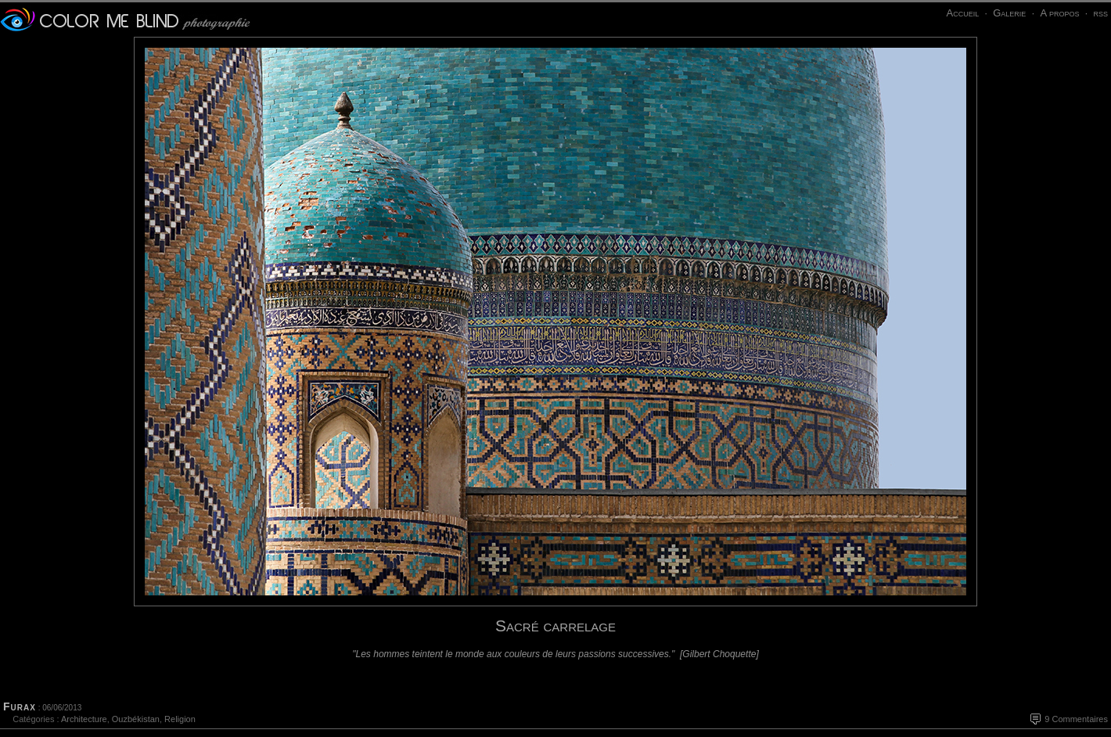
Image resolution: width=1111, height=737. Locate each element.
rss (1100, 13)
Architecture (84, 719)
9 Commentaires (1076, 719)
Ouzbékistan (136, 719)
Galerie (1009, 13)
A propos (1059, 13)
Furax (19, 706)
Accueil (962, 13)
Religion (180, 719)
